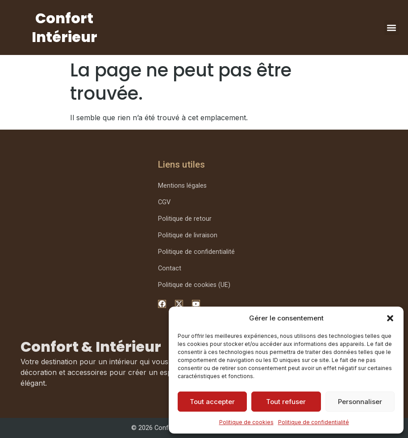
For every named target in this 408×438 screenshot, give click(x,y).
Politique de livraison (187, 235)
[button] (390, 318)
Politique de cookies (246, 422)
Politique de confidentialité (313, 422)
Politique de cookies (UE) (194, 285)
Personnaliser (360, 401)
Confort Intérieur (64, 27)
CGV (164, 202)
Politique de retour (185, 219)
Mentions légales (182, 186)
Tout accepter (212, 401)
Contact (169, 268)
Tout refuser (286, 401)
